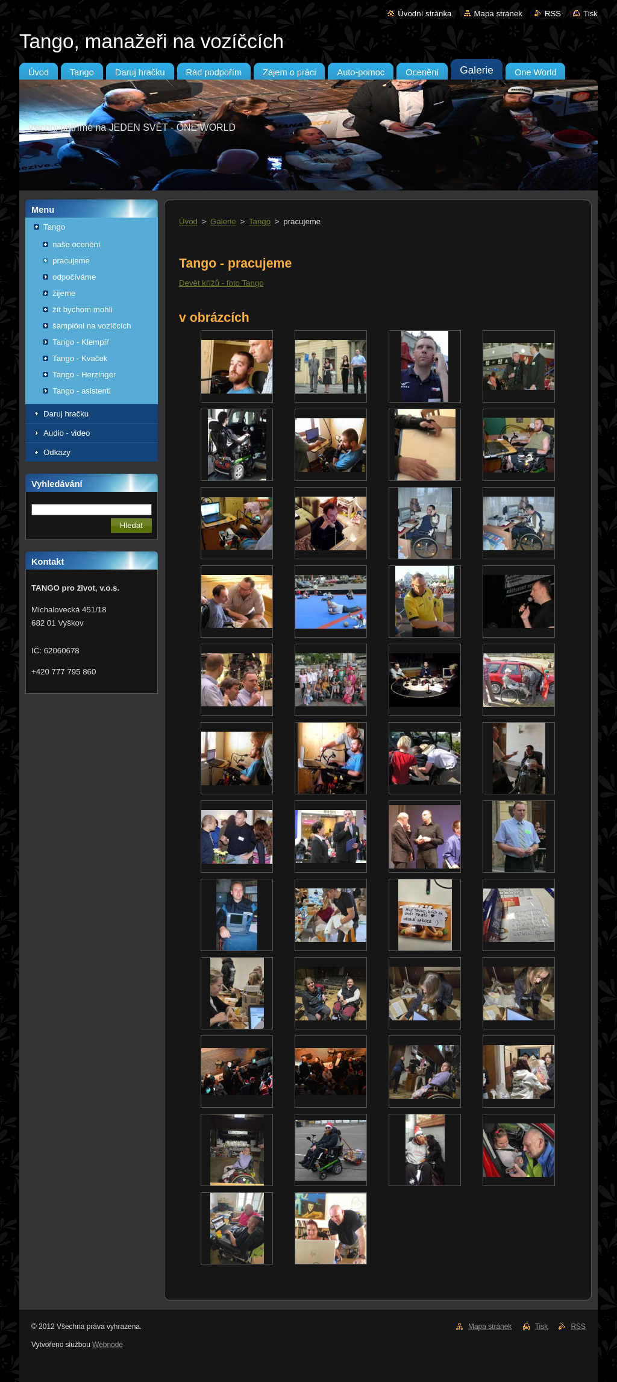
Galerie (223, 221)
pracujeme (71, 260)
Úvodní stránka (424, 13)
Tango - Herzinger (84, 374)
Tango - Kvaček (79, 358)
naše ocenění (76, 244)
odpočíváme (74, 276)
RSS (553, 13)
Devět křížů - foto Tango (221, 282)
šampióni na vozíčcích (91, 325)
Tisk (590, 13)
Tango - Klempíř (80, 342)
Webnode (107, 1344)
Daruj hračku (66, 413)
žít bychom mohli (82, 309)
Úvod (188, 221)
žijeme (63, 293)
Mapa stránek (498, 13)
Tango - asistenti (81, 390)
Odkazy (56, 452)
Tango (54, 226)
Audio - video (66, 433)
